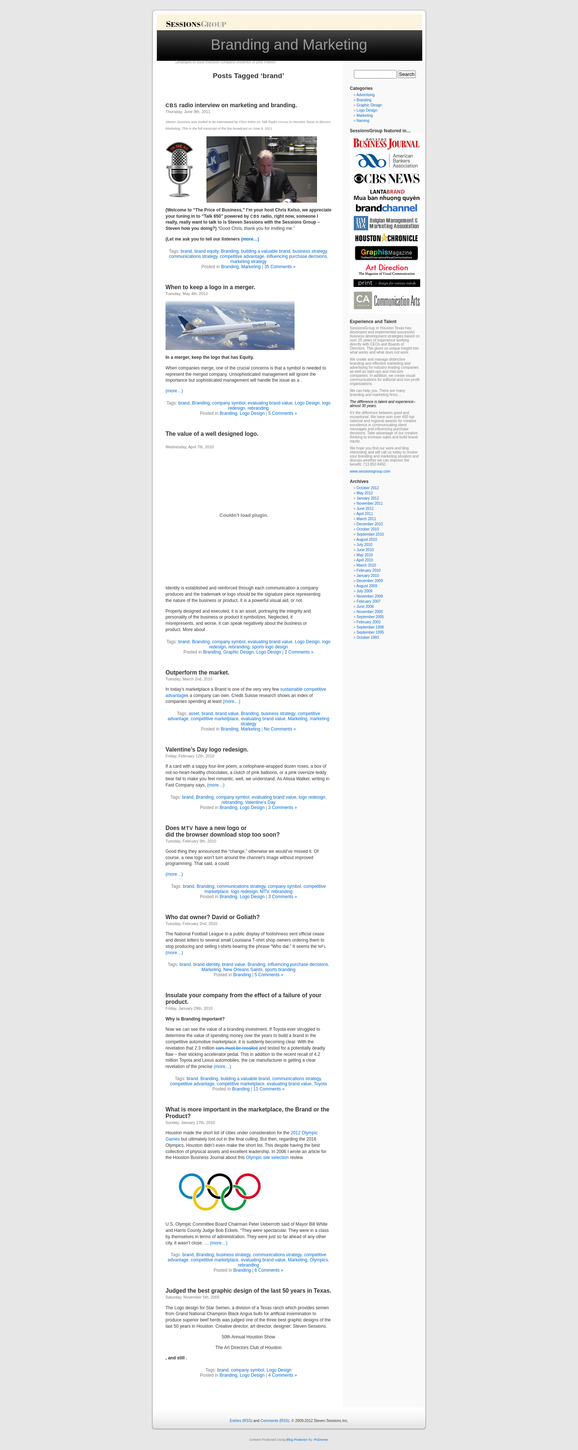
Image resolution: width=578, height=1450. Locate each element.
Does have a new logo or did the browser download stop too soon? (223, 831)
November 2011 (369, 503)
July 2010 (364, 545)
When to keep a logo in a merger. (210, 287)
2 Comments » (299, 652)
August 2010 (366, 539)
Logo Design (307, 403)
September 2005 (370, 617)
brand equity (206, 251)
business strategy (310, 251)
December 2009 (369, 581)
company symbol (229, 403)
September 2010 (370, 534)
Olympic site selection (267, 1157)
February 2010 (368, 570)
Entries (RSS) (241, 1421)
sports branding (280, 969)
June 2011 (365, 509)
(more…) (250, 239)
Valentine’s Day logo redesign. (207, 749)
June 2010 (365, 550)
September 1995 (370, 632)
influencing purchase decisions (297, 256)
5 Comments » (282, 413)
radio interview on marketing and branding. (231, 105)
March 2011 (366, 519)
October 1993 (367, 637)
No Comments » (280, 729)
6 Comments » (269, 1270)
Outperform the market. (197, 672)
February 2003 (368, 622)
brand (186, 251)
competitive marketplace (214, 718)
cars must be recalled (237, 1048)
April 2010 (364, 560)
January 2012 (367, 498)
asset (194, 713)
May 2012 (364, 493)
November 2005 (369, 612)
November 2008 (369, 596)
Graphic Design (238, 652)
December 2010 (369, 524)
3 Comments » (282, 807)
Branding (229, 251)
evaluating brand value (270, 403)
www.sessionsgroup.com (370, 471)
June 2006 (365, 607)
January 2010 (367, 576)
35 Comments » (280, 266)
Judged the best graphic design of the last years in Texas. (248, 1291)
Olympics (319, 1259)
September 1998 (370, 627)
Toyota (320, 1083)
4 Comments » (282, 1375)
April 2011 (364, 514)
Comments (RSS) (275, 1421)
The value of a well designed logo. (212, 434)
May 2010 (364, 555)
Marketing (251, 266)
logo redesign (312, 797)
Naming (362, 121)
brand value (226, 713)
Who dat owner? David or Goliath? (213, 917)
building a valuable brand (265, 251)
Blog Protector (296, 1440)
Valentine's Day (260, 802)
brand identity (206, 964)
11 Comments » (269, 1089)
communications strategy (193, 256)
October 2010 (367, 529)
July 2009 (364, 591)
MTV (264, 891)
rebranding (258, 408)
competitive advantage (242, 256)
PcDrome (321, 1440)
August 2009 (366, 586)
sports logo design (270, 646)
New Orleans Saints (242, 969)
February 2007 (368, 601)
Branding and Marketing (289, 44)
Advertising (365, 95)
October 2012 (367, 488)
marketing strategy (248, 261)
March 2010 (366, 565)
